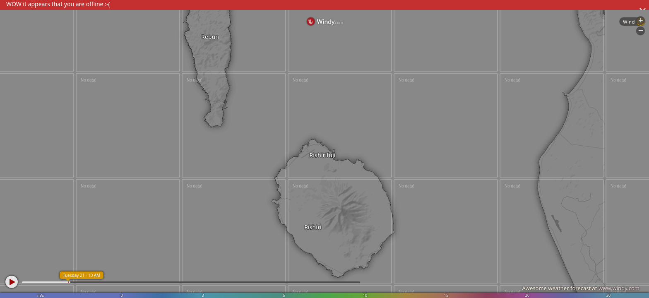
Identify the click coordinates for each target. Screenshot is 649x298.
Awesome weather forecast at (580, 288)
